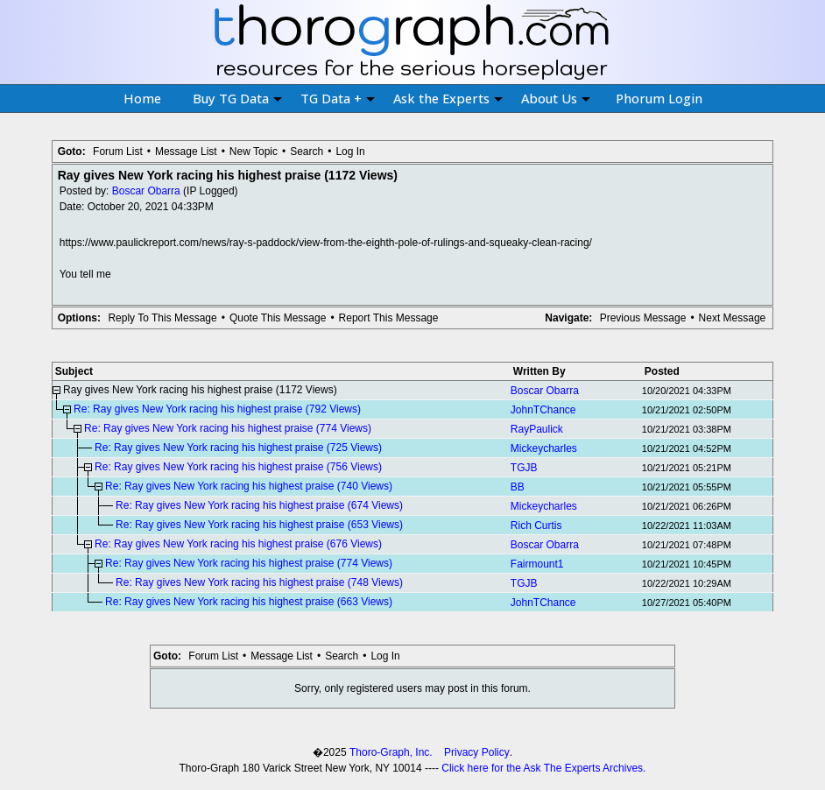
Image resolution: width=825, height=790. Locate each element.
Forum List (118, 151)
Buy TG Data (237, 98)
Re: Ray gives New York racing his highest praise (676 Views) (238, 544)
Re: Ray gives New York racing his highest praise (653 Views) (259, 524)
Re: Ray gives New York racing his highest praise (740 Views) (248, 486)
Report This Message (389, 318)
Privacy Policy (477, 752)
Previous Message (643, 318)
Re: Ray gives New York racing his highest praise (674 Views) (259, 505)
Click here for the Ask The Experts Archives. (543, 768)
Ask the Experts (448, 98)
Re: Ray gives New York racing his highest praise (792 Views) (217, 409)
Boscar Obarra (146, 191)
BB (518, 487)
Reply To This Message (162, 318)
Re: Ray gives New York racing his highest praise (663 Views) (248, 602)
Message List (186, 151)
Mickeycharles (544, 448)
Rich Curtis (536, 525)
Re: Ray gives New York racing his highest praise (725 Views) (238, 447)
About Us (555, 98)
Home (142, 98)
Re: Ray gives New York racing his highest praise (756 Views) (238, 467)
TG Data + (337, 98)
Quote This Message (278, 318)
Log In (349, 151)
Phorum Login (659, 98)
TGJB (524, 468)
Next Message (732, 318)
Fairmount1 (537, 564)
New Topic (253, 151)
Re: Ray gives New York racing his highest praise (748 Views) (259, 582)
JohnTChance (543, 410)
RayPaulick (537, 429)
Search (306, 151)
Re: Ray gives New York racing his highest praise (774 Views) (227, 428)
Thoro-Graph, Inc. (391, 752)
